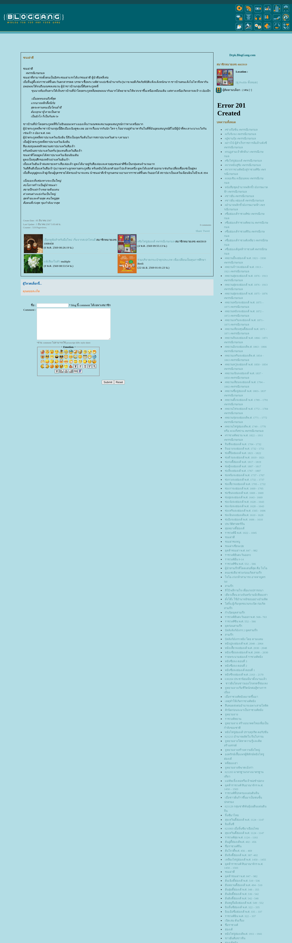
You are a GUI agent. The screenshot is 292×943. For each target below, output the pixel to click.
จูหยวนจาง (231, 714)
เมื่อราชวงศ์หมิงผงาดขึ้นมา (241, 696)
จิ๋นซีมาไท (232, 815)
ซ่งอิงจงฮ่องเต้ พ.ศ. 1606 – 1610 (244, 519)
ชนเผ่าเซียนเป (234, 546)
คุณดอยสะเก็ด (31, 291)
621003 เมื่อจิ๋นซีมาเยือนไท (242, 828)
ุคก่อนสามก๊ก (233, 625)
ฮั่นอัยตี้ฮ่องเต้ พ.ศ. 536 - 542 (242, 894)
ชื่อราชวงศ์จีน (233, 846)
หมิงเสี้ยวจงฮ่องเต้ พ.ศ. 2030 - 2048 (246, 648)
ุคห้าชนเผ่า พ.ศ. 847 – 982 (241, 550)
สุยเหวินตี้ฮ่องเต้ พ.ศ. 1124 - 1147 (244, 819)
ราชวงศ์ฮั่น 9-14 (234, 559)
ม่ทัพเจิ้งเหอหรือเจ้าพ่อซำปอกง (244, 780)
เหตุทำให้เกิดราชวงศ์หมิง (240, 701)
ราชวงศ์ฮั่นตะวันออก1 (238, 555)
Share (199, 230)
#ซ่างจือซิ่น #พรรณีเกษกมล (241, 129)
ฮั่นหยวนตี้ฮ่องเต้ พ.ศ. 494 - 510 (243, 885)
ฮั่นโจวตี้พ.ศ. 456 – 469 (238, 850)
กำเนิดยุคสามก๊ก (235, 612)
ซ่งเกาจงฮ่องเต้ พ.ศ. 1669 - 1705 (244, 488)
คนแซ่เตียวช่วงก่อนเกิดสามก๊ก (243, 572)
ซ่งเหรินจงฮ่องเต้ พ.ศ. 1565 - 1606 (245, 510)
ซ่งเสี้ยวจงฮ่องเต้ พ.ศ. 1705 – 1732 (245, 484)
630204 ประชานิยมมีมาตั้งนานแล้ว (245, 679)
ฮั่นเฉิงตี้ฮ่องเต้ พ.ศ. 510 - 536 (242, 880)
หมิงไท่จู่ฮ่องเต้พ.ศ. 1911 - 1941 (243, 933)
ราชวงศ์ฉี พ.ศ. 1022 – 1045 (241, 532)
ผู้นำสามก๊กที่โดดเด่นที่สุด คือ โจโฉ (246, 568)
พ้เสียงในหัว (52, 261)
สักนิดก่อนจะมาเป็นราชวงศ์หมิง (244, 710)
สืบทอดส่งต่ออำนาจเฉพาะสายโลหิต (246, 705)
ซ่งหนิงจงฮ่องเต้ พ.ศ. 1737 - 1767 (245, 475)
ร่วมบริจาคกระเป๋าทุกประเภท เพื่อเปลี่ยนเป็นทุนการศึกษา (171, 259)
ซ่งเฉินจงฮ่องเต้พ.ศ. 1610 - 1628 (244, 515)
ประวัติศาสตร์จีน (235, 524)
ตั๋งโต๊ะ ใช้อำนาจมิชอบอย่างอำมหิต (246, 599)
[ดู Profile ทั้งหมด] (247, 82)
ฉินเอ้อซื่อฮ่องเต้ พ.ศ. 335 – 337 (243, 911)
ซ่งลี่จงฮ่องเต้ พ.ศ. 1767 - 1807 (243, 470)
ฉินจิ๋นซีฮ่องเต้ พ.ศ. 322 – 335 (242, 907)
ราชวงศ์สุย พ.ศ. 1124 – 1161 (241, 837)
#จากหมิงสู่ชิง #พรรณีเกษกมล (243, 165)
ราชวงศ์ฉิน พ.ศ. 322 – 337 (240, 916)
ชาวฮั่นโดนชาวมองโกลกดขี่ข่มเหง (246, 683)
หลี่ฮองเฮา (231, 763)
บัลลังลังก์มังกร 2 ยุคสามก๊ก (241, 630)
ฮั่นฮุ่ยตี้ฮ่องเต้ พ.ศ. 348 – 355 (242, 889)
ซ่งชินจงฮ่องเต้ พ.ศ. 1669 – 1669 (244, 492)
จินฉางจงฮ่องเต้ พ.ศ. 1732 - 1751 (244, 448)
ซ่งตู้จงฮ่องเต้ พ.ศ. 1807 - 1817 (243, 466)
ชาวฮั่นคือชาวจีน (235, 938)
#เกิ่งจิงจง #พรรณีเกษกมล (240, 134)
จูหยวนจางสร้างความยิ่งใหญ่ (242, 749)
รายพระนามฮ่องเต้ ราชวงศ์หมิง (244, 656)
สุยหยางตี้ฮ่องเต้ (234, 528)
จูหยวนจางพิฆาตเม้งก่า (239, 767)
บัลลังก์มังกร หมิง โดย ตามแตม (244, 639)
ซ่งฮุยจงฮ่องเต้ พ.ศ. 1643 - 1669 (244, 497)
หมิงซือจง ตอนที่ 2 (236, 665)
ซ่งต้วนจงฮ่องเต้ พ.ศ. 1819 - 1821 (245, 457)
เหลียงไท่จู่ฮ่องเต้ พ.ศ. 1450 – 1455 (245, 859)
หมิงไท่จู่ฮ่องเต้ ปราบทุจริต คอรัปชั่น (246, 732)
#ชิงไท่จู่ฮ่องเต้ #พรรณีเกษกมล (156, 241)
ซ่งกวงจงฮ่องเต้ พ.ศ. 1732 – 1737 (244, 479)
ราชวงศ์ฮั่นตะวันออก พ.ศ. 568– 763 (246, 617)
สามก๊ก (229, 586)
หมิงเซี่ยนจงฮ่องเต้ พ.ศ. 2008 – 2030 (246, 652)
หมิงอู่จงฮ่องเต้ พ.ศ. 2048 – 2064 (244, 643)
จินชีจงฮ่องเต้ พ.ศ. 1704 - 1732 (243, 444)
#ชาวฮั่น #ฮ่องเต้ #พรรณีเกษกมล (244, 200)
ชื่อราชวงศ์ (231, 925)
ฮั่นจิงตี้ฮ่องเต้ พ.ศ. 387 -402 (241, 855)
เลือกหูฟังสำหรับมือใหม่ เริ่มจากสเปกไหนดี (69, 239)
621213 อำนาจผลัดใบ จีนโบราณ (244, 736)
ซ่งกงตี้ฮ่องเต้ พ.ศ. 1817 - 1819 (243, 461)
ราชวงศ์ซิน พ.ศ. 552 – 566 (240, 563)
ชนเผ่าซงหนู (232, 541)
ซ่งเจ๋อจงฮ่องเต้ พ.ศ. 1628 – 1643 (244, 501)
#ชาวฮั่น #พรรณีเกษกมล (239, 196)
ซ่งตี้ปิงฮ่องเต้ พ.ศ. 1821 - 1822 (243, 453)
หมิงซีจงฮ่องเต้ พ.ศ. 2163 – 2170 (244, 674)
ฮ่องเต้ (229, 929)
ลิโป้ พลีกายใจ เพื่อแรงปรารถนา (244, 590)
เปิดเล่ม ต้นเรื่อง (234, 920)
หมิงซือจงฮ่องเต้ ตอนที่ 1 (240, 670)
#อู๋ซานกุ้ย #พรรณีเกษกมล (240, 138)
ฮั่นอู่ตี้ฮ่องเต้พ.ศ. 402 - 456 (240, 841)
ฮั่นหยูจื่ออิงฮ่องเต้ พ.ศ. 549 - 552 (244, 902)
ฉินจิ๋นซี (229, 824)
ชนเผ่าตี (230, 537)
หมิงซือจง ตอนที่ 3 (236, 661)
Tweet (206, 230)
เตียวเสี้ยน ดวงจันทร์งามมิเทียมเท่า (246, 594)
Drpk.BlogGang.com (242, 55)
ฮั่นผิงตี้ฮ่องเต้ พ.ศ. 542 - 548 (241, 898)
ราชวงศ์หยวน (233, 718)
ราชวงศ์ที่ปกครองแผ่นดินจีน (242, 793)
